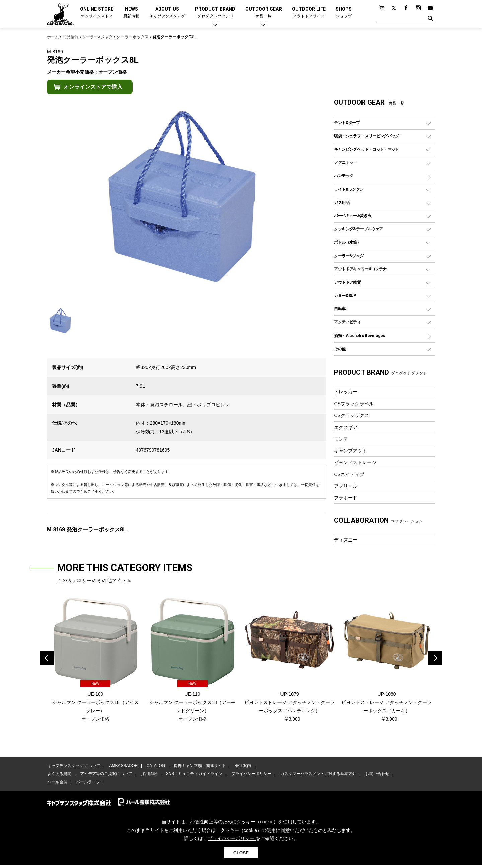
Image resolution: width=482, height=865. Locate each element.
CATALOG (154, 766)
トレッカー (345, 391)
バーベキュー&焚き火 (352, 215)
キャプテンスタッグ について (73, 766)
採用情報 (148, 774)
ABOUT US (167, 13)
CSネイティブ (349, 474)
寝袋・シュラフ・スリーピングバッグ (366, 135)
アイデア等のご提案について (105, 774)
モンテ (341, 439)
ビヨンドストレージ (355, 462)
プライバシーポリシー (248, 774)
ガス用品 (341, 202)
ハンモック (343, 175)
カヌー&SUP (345, 295)
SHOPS (344, 13)
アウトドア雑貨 (347, 282)
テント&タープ (347, 122)
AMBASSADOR (122, 766)
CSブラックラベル (354, 403)
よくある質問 (59, 774)
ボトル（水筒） (347, 242)
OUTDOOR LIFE (309, 13)
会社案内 (240, 766)
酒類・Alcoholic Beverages (359, 335)
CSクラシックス (351, 415)
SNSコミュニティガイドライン (192, 774)
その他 (339, 348)
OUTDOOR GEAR (263, 13)
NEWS (131, 13)
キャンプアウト (350, 450)
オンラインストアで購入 (93, 87)
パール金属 (57, 782)
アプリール (345, 486)
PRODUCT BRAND (215, 13)
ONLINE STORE (96, 13)
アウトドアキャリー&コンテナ (360, 268)
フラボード (345, 497)
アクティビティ (347, 322)
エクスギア (345, 427)
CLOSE (241, 852)
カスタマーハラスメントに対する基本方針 (314, 774)
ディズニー (345, 540)
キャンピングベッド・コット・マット (366, 149)
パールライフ (87, 782)
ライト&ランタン (349, 189)
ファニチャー (345, 162)
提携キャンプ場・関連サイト (198, 766)
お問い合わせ (373, 774)
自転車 (339, 308)
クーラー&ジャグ (349, 255)
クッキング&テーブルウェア (358, 228)
